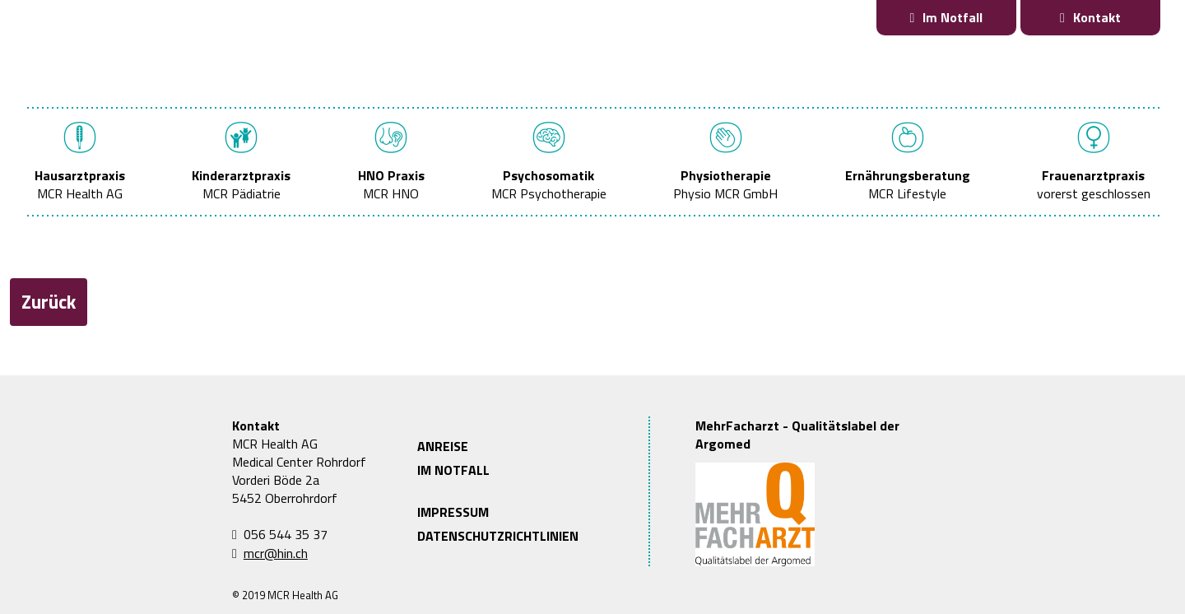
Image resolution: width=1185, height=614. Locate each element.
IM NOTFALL (453, 470)
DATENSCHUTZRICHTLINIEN (498, 536)
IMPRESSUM (453, 512)
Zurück (48, 301)
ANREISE (442, 446)
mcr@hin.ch (276, 553)
